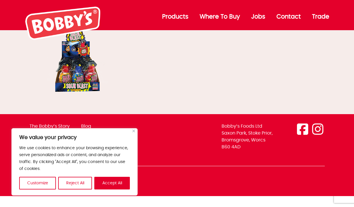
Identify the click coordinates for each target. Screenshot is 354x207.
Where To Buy (220, 17)
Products (175, 17)
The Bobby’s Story (50, 126)
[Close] (133, 131)
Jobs (258, 17)
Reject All (75, 183)
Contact (288, 17)
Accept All (112, 183)
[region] (74, 161)
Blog (86, 126)
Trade (320, 17)
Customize (37, 183)
